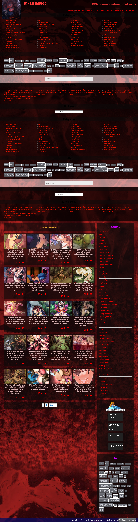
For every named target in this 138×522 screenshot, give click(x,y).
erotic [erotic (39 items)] (87, 61)
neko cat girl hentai (13, 35)
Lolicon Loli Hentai (99, 10)
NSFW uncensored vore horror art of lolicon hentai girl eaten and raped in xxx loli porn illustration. (60, 320)
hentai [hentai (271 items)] (19, 65)
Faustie (8, 26)
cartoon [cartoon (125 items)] (63, 60)
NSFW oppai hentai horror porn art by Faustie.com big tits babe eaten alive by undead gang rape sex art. (117, 92)
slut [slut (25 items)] (121, 66)
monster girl (42, 33)
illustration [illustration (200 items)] (39, 65)
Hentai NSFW (71, 10)
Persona (106, 35)
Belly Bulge (75, 20)
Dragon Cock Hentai (110, 22)
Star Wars (9, 41)
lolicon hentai (108, 29)
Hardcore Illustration (13, 29)
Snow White (107, 39)
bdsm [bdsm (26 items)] (27, 61)
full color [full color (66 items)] (101, 60)
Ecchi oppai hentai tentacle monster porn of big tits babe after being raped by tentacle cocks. (84, 92)
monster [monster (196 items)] (71, 65)
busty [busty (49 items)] (55, 61)
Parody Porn (75, 35)
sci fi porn (74, 39)
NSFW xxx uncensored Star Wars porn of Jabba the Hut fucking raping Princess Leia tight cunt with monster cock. (61, 288)
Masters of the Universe (112, 31)
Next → (53, 405)
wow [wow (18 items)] (45, 71)
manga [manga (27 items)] (62, 66)
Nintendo (41, 35)
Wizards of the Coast (78, 45)
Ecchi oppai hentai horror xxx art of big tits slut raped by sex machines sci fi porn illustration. (20, 98)
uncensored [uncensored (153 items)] (21, 70)
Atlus (40, 20)
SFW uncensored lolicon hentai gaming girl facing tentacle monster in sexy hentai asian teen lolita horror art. (15, 355)
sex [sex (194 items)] (117, 65)
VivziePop (9, 43)
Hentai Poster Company (84, 10)
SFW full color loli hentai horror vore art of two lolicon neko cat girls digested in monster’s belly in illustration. (84, 355)
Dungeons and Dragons (13, 24)
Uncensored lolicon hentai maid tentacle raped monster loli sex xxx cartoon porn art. (15, 287)
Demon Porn (75, 22)
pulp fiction (75, 37)
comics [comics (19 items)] (75, 61)
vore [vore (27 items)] (31, 71)
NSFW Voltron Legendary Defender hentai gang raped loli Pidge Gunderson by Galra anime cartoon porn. (38, 253)
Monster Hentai (76, 33)
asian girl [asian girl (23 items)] (17, 61)
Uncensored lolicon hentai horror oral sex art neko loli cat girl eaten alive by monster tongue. (38, 287)
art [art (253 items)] (12, 60)
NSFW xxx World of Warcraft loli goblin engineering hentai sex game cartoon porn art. (83, 253)
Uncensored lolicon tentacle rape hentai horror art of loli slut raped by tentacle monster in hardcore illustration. (15, 389)
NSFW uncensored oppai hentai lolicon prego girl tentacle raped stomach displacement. (60, 388)
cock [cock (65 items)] (71, 60)
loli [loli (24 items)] (52, 66)
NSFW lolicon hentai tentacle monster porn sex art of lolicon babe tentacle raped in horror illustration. (15, 320)
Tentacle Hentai (76, 41)
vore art (74, 43)
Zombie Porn (42, 48)
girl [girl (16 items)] (123, 61)
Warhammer (42, 45)
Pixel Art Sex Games (129, 10)
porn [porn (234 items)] (97, 65)
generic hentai (109, 26)
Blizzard (106, 20)
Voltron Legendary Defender (48, 43)
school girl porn (44, 39)
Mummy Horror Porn (110, 33)
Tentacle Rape (108, 41)
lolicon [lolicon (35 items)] (57, 66)
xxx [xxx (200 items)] (50, 70)
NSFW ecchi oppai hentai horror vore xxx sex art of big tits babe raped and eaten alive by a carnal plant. (52, 92)
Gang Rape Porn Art (77, 26)
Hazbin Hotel (42, 29)
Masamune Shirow (77, 31)
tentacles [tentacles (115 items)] (9, 70)
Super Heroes (42, 41)
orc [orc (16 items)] (92, 66)
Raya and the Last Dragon (14, 39)
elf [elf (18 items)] (79, 61)
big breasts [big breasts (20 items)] (33, 61)
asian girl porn (11, 20)
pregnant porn (43, 37)
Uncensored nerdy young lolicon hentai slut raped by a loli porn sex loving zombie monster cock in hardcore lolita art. (84, 321)
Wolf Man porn (109, 45)
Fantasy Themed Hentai (111, 24)
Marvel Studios (43, 31)
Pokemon (9, 37)
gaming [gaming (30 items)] (114, 61)
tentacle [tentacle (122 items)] (128, 65)
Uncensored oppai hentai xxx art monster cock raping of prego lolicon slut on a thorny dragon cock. (84, 388)
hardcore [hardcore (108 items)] (8, 65)
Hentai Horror (35, 3)
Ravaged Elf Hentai (110, 37)
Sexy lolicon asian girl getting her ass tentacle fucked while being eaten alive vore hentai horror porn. (15, 254)
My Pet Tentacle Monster (87, 520)
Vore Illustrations (110, 43)
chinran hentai (43, 22)
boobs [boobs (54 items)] (49, 60)
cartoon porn (10, 22)
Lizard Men (74, 29)
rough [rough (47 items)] (111, 66)
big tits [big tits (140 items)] (41, 60)
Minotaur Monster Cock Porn (15, 33)
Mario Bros (9, 31)
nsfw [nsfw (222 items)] (80, 65)
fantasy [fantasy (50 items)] (93, 61)
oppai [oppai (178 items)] (87, 65)
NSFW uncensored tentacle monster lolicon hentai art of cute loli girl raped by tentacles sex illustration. (83, 287)
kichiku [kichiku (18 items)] (49, 66)
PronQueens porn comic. (127, 520)
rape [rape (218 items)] (104, 65)
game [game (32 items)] (108, 61)
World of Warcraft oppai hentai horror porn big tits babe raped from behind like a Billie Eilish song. (18, 92)
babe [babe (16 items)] (23, 61)
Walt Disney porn (11, 45)
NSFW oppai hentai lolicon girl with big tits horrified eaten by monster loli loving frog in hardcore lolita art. (38, 320)
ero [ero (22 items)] (82, 61)
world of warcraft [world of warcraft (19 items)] (38, 71)
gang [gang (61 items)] (119, 60)
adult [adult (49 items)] (6, 61)
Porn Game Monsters (114, 10)
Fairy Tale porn (76, 24)
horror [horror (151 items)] (27, 65)
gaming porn (42, 26)
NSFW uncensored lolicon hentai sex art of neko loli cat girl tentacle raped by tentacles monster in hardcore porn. (38, 355)
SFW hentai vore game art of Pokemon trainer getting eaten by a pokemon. (38, 387)
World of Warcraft (12, 48)
